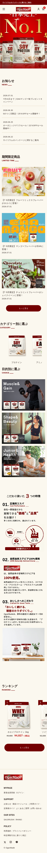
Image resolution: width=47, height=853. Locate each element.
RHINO (19, 820)
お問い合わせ (36, 808)
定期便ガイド (9, 808)
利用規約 (7, 831)
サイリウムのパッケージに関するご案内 (17, 2)
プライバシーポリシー (22, 831)
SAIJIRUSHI (9, 820)
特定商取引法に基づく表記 (15, 835)
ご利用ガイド (34, 804)
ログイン (20, 793)
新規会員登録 (9, 793)
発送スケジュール (20, 804)
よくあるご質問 (22, 808)
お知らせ (7, 804)
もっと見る (23, 308)
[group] (23, 34)
